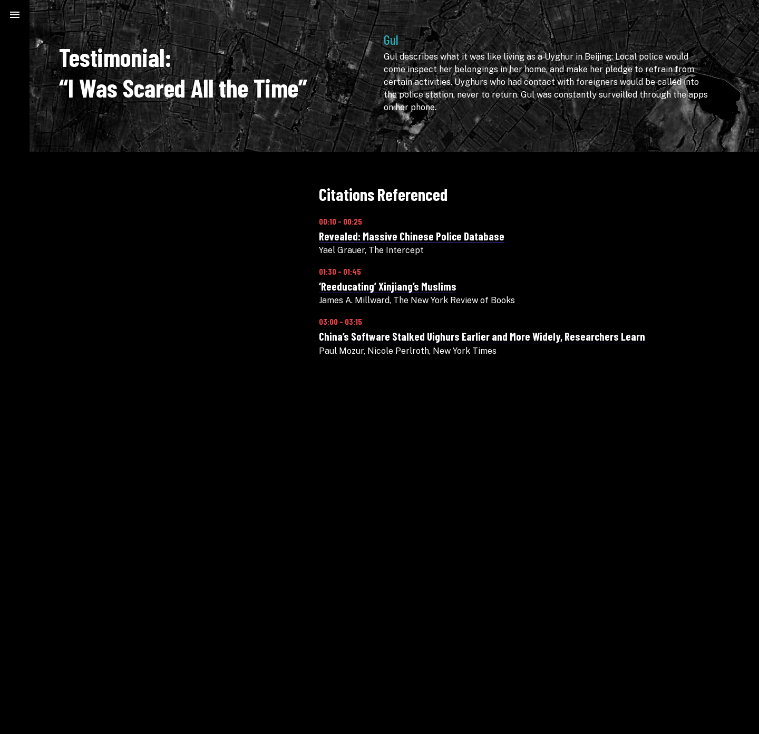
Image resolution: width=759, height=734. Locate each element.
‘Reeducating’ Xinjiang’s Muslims (387, 286)
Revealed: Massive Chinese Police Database (411, 236)
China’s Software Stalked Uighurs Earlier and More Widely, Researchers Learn (482, 336)
